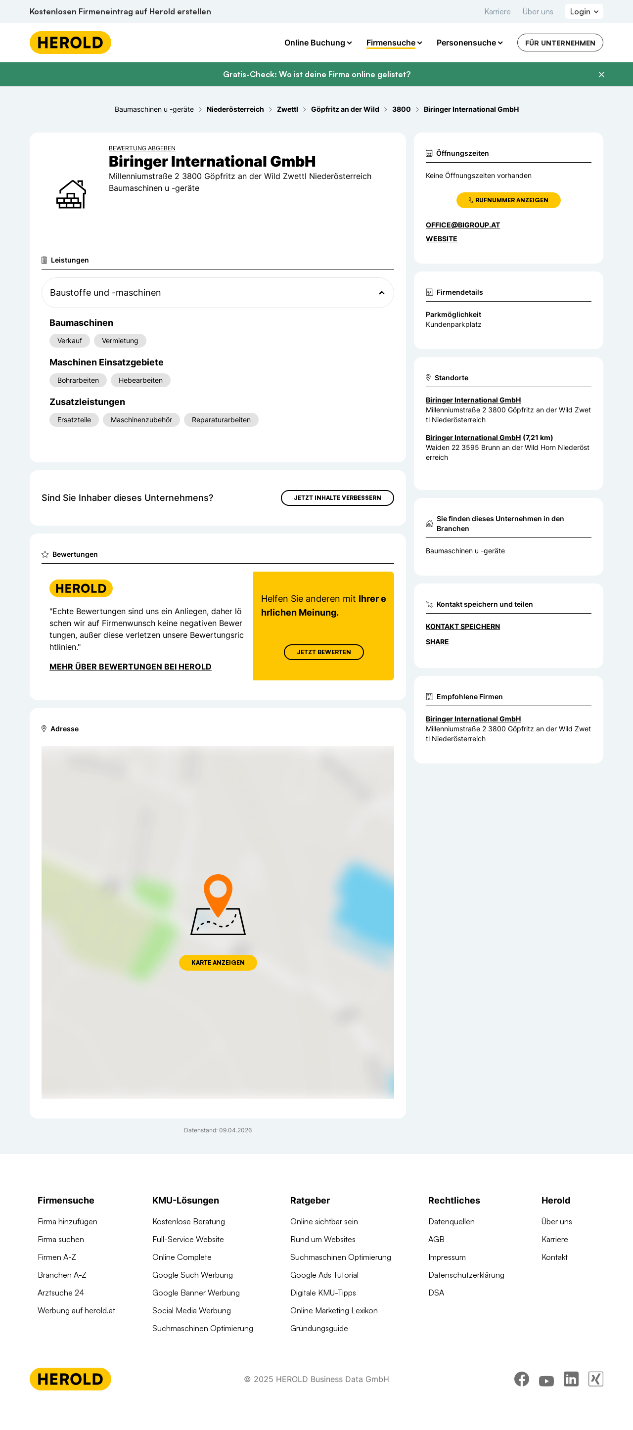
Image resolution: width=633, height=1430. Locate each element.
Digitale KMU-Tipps (323, 1292)
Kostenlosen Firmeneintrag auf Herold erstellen (120, 11)
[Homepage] (70, 42)
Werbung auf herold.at (76, 1310)
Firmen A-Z (57, 1257)
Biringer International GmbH (473, 719)
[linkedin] (571, 1403)
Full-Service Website (188, 1239)
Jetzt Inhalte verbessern (337, 497)
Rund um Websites (323, 1239)
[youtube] (546, 1403)
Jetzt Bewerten (324, 652)
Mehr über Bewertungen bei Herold (130, 666)
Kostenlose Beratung (188, 1221)
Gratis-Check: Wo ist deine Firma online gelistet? (316, 74)
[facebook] (521, 1403)
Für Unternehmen (560, 43)
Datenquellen (451, 1221)
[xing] (595, 1403)
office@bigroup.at (463, 225)
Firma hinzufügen (67, 1221)
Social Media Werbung (191, 1310)
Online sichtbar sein (324, 1221)
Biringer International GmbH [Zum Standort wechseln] (473, 400)
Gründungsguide (319, 1328)
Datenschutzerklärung (466, 1275)
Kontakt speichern (463, 626)
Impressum (447, 1257)
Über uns (538, 11)
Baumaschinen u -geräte (465, 550)
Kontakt (555, 1257)
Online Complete (182, 1257)
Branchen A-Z (62, 1275)
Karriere (497, 11)
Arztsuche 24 (61, 1292)
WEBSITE (441, 238)
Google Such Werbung (192, 1275)
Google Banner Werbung (196, 1292)
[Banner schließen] (601, 75)
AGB (436, 1239)
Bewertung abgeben (142, 148)
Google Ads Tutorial (324, 1275)
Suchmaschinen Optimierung (202, 1328)
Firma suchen (61, 1239)
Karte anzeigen (218, 962)
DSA (436, 1292)
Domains (167, 1346)
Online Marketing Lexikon (334, 1310)
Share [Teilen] (437, 641)
